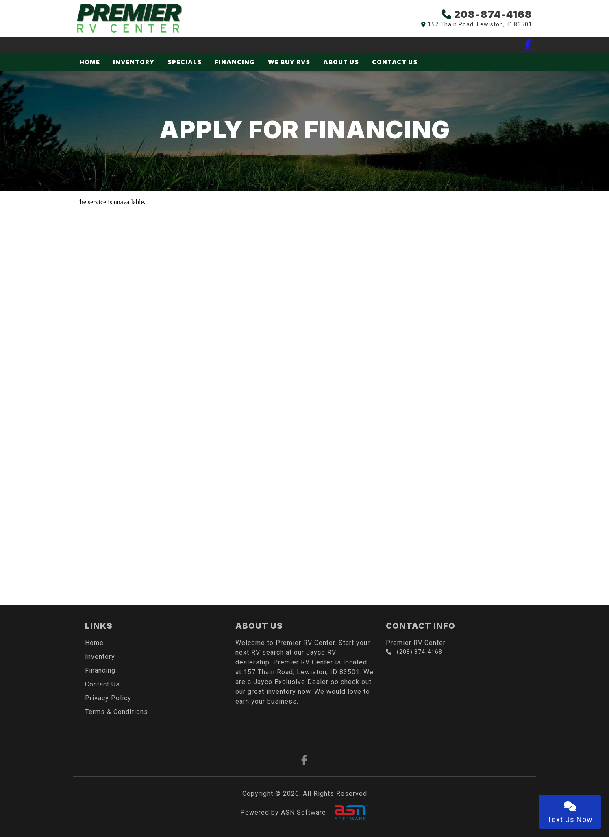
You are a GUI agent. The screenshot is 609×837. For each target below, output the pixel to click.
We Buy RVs (289, 62)
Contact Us (395, 62)
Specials (184, 62)
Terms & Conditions (116, 712)
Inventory (133, 62)
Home (89, 62)
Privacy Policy (108, 698)
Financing (235, 62)
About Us (341, 62)
